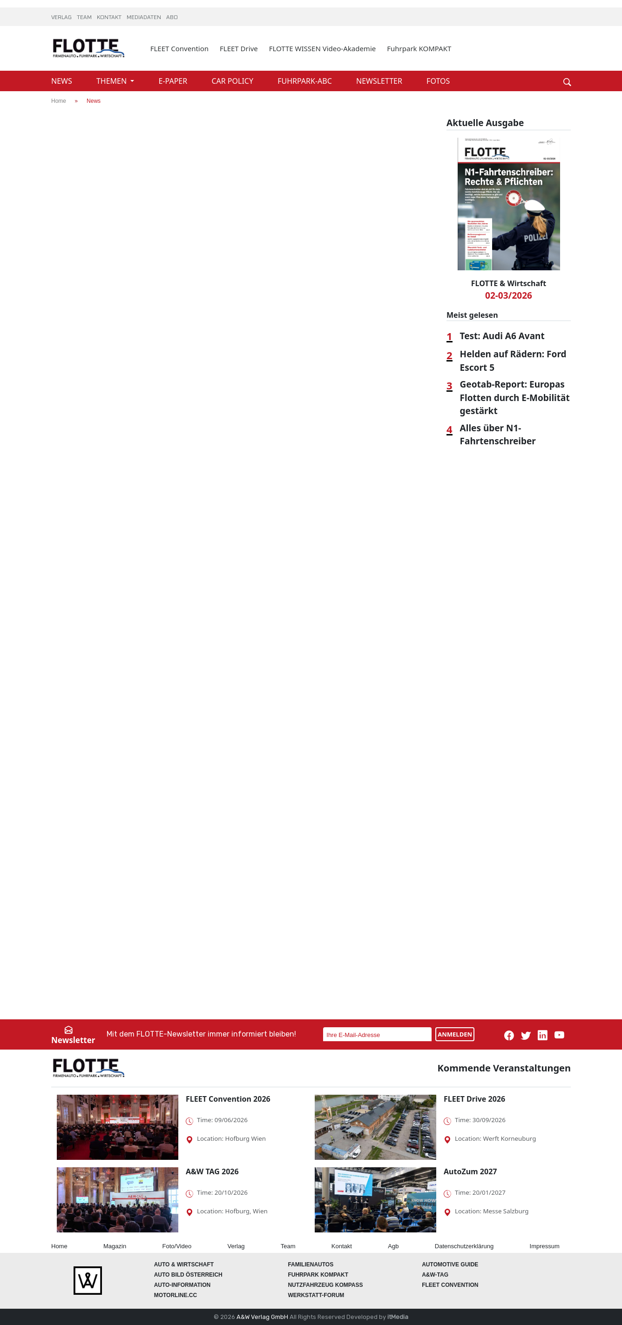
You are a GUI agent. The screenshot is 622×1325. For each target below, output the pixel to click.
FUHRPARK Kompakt (318, 1274)
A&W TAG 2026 (212, 1171)
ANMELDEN (455, 1034)
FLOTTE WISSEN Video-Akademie (322, 48)
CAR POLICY (233, 81)
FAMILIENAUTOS (310, 1264)
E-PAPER (174, 81)
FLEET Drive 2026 (474, 1099)
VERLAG (62, 17)
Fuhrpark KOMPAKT (419, 48)
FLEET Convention (179, 48)
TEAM (85, 17)
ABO (172, 17)
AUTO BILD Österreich (188, 1274)
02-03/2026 (508, 295)
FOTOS (438, 81)
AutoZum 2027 (470, 1171)
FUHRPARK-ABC (305, 81)
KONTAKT (110, 17)
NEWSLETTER (380, 81)
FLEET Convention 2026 (228, 1099)
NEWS (62, 81)
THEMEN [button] (112, 81)
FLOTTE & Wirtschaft (508, 283)
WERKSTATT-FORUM (316, 1295)
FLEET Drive (239, 48)
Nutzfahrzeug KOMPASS (325, 1285)
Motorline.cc (175, 1295)
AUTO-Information (182, 1285)
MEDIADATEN (144, 17)
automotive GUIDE (450, 1264)
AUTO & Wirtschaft (184, 1264)
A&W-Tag (435, 1274)
